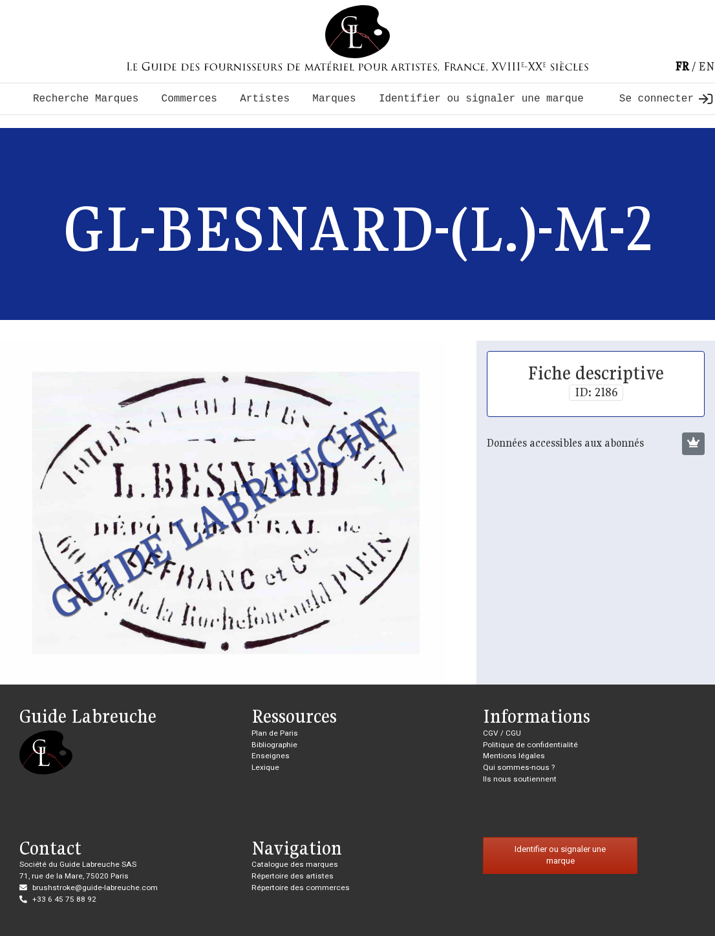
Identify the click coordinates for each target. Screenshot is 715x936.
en (706, 66)
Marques (334, 99)
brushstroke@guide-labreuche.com (95, 887)
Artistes (265, 99)
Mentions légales (514, 755)
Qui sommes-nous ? (519, 767)
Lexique (265, 767)
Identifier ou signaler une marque (481, 99)
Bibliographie (274, 744)
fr (682, 66)
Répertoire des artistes (292, 875)
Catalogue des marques (294, 864)
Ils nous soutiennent (520, 778)
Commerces (189, 99)
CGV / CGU (502, 733)
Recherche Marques (85, 99)
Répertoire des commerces (300, 887)
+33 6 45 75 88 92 (64, 899)
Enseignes (270, 755)
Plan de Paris (274, 733)
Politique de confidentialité (530, 744)
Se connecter (665, 99)
